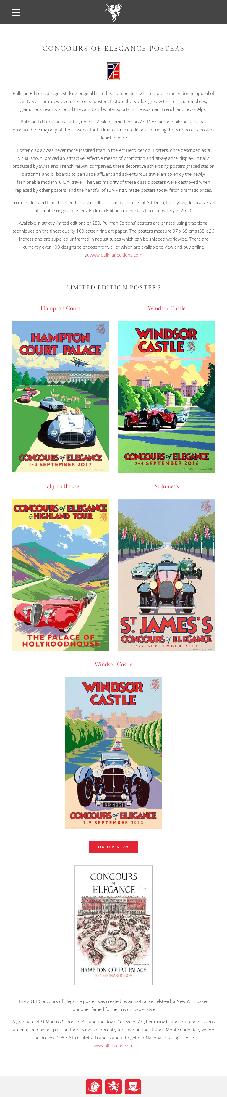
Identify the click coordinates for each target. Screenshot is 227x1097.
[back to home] (113, 12)
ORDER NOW (113, 847)
